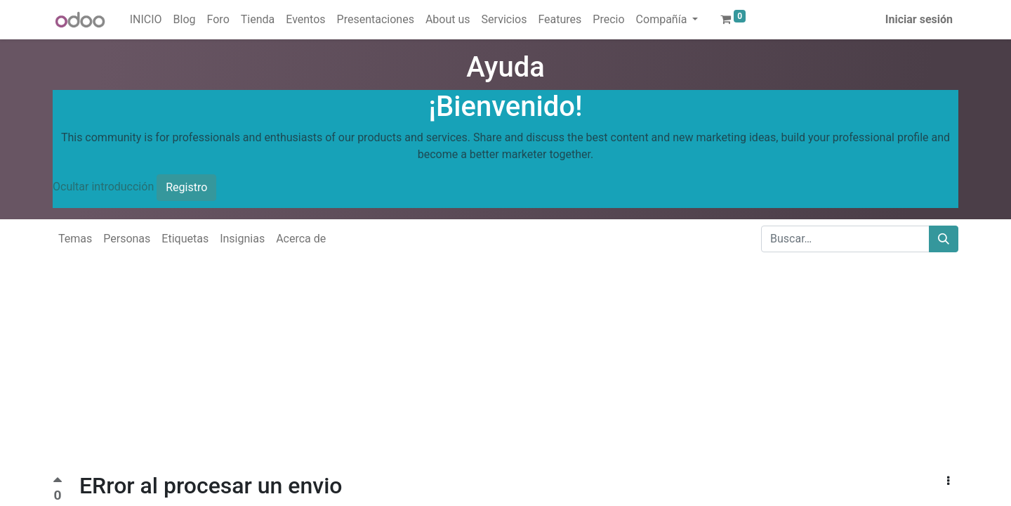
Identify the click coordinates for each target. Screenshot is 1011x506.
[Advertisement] (421, 373)
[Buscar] (943, 239)
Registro (186, 187)
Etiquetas (185, 238)
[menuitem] (146, 20)
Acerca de (301, 238)
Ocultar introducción (103, 186)
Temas (75, 238)
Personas (126, 238)
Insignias (242, 238)
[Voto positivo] (57, 481)
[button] (948, 481)
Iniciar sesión (919, 19)
